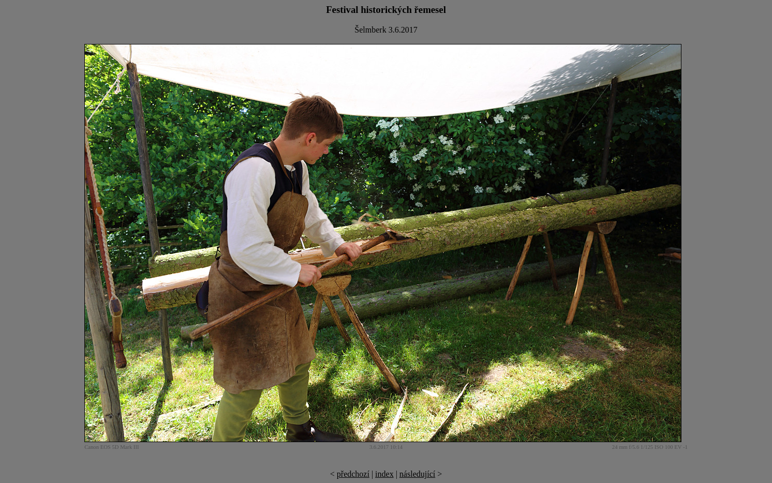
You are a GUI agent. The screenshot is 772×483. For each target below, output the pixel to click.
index (384, 474)
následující (417, 474)
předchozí (353, 474)
